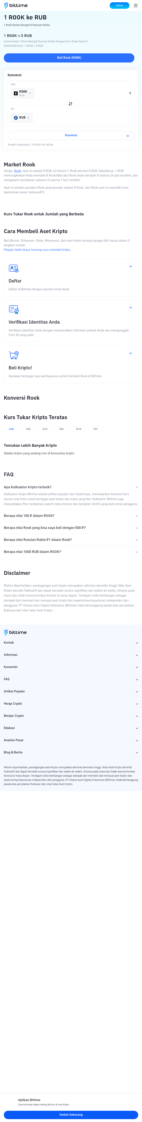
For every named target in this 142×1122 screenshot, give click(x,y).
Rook (17, 171)
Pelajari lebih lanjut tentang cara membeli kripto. (37, 250)
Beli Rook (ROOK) (69, 57)
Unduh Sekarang (71, 1114)
